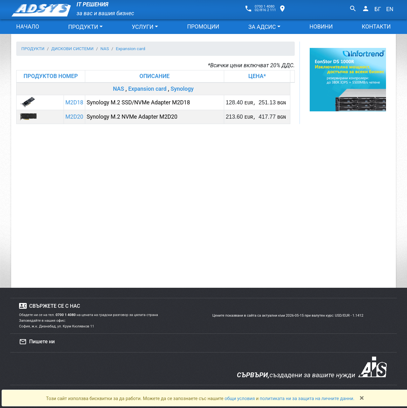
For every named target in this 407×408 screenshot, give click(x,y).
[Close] (362, 398)
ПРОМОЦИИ (203, 26)
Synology (182, 89)
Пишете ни (37, 341)
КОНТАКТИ (376, 26)
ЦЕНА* (257, 76)
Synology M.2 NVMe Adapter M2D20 (132, 117)
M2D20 (74, 117)
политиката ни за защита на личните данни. (307, 398)
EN (389, 9)
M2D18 (74, 102)
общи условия (240, 398)
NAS (118, 89)
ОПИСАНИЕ (155, 76)
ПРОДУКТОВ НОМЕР (51, 76)
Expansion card (147, 89)
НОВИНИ (321, 26)
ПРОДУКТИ (83, 27)
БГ (378, 9)
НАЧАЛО (27, 26)
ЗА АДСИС (262, 27)
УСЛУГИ (142, 27)
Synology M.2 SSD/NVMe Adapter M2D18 (138, 102)
